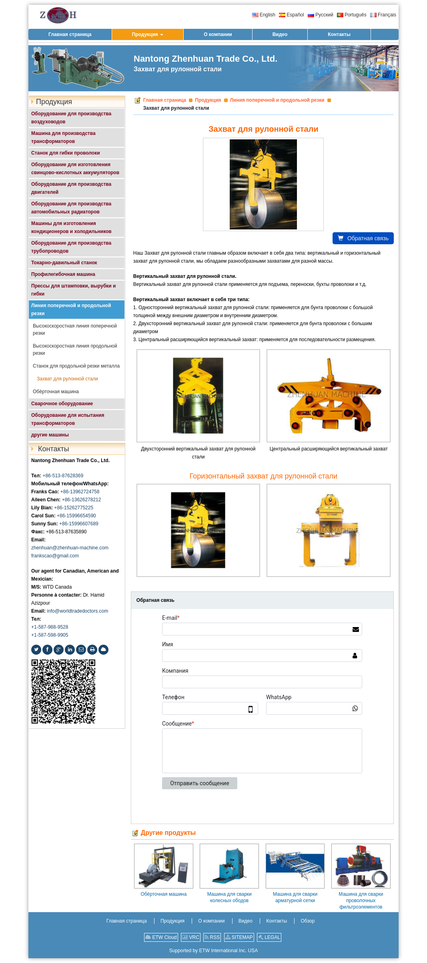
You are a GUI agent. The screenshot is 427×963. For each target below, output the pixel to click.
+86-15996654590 (76, 516)
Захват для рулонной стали (67, 379)
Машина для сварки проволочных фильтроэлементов (361, 900)
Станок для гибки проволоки (65, 153)
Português (352, 15)
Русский (320, 15)
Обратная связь (363, 238)
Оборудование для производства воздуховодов (71, 118)
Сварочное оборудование (62, 403)
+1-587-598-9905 (49, 635)
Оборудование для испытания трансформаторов (67, 419)
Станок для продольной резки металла (76, 366)
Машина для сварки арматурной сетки (295, 897)
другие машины (50, 435)
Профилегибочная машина (63, 274)
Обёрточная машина (163, 894)
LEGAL (269, 937)
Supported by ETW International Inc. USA (213, 950)
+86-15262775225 (73, 508)
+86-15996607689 (78, 524)
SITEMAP (239, 937)
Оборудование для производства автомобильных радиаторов (71, 208)
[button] (148, 34)
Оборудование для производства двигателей (71, 188)
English (263, 15)
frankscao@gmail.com (55, 556)
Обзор (308, 921)
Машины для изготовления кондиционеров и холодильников (71, 227)
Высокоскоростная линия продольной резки (75, 349)
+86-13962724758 (80, 492)
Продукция (208, 100)
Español (291, 15)
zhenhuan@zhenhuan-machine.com (69, 548)
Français (383, 15)
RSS (212, 937)
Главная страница (164, 100)
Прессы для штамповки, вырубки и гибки (73, 290)
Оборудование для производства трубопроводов (71, 247)
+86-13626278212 (81, 500)
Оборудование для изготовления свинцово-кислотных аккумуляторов (75, 168)
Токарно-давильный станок (64, 262)
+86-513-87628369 (62, 475)
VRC (190, 937)
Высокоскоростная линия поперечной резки (75, 329)
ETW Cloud (161, 937)
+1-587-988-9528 (49, 627)
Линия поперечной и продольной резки (277, 100)
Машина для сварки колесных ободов (229, 897)
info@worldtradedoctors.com (77, 611)
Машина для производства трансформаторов (63, 137)
